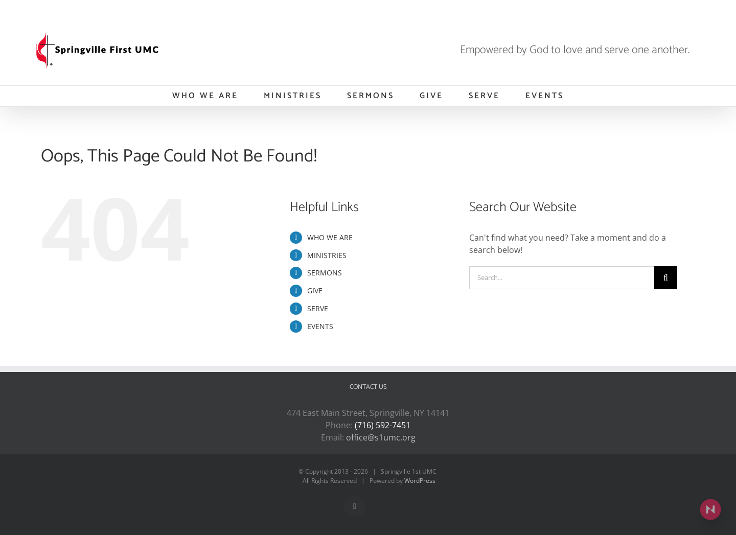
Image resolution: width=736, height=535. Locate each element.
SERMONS (324, 272)
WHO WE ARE (330, 237)
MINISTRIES (327, 255)
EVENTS (320, 326)
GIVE (315, 290)
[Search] (665, 277)
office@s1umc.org (381, 437)
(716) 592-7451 (382, 425)
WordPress (419, 480)
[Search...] (561, 277)
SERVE (317, 308)
